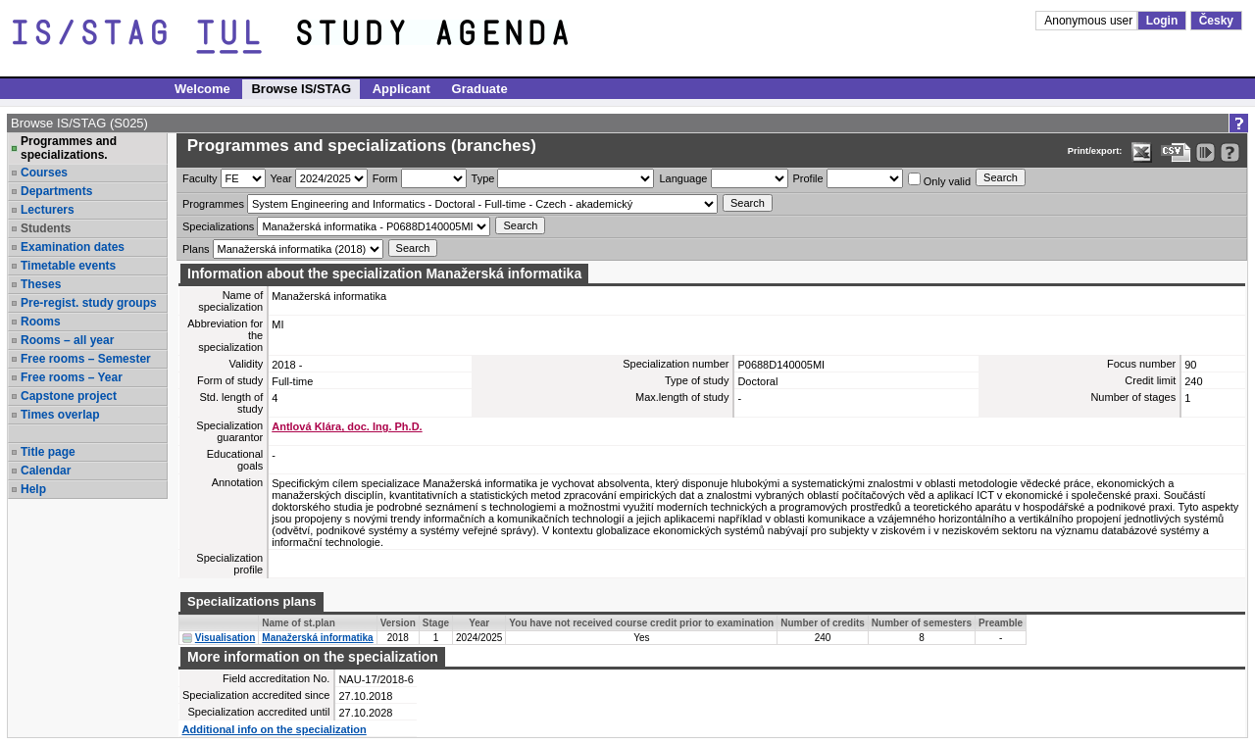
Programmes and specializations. (69, 148)
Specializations (218, 226)
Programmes (213, 204)
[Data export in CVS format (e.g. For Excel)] (1176, 152)
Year (281, 178)
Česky (1216, 20)
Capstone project (69, 396)
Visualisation (225, 637)
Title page (48, 452)
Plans (196, 249)
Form (385, 178)
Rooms (41, 321)
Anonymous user (1089, 20)
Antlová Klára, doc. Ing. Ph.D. (347, 426)
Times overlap (60, 415)
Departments (56, 191)
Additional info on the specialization (274, 729)
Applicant (401, 88)
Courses (44, 172)
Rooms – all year (67, 340)
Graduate (480, 88)
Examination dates (73, 247)
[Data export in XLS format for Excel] (1142, 152)
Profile (808, 178)
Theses (41, 284)
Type (483, 178)
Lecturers (48, 210)
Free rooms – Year (72, 377)
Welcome (202, 88)
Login (1162, 20)
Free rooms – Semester (86, 359)
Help (33, 489)
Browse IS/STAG (301, 88)
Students (46, 228)
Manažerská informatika (317, 637)
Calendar (46, 470)
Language (683, 178)
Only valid (939, 180)
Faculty (199, 178)
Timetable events (68, 266)
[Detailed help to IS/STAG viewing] (1230, 152)
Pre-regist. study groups (89, 303)
